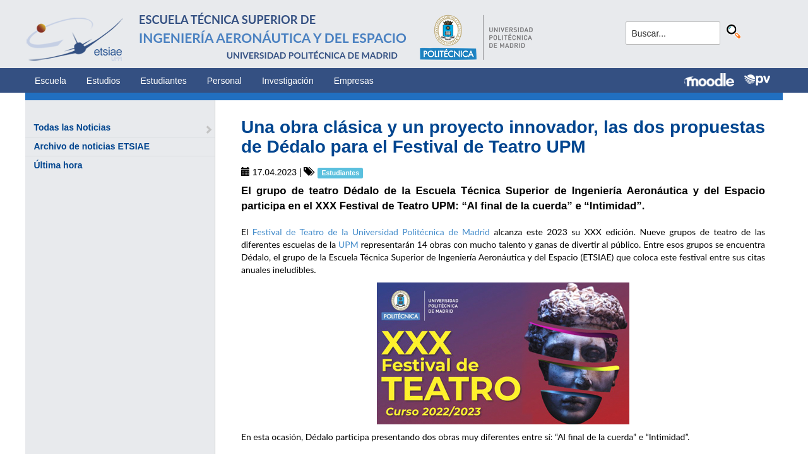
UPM (348, 244)
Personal (224, 81)
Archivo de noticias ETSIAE (91, 146)
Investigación (288, 81)
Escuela (50, 81)
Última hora (57, 165)
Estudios (103, 81)
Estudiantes (164, 81)
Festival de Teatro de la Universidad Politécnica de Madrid (371, 231)
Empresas (354, 81)
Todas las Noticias (71, 127)
